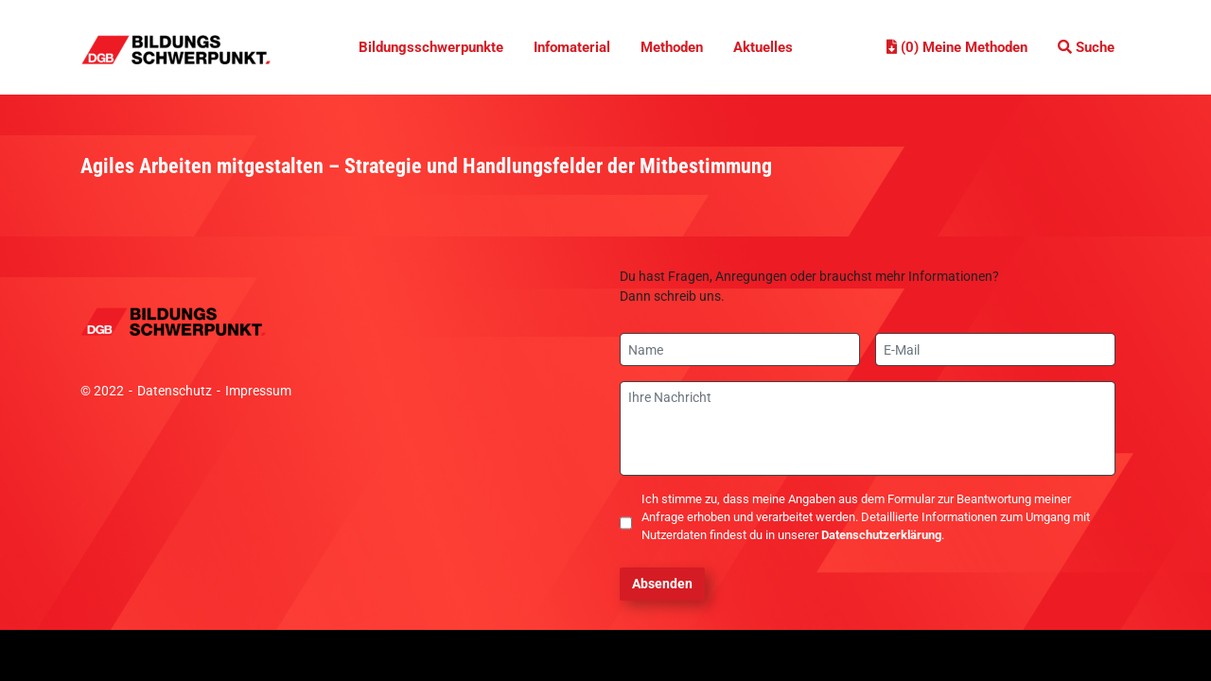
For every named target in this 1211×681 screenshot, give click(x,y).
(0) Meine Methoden (956, 47)
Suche (1086, 47)
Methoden (672, 47)
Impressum (258, 390)
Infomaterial (572, 47)
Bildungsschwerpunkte (431, 47)
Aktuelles (763, 47)
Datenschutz (174, 390)
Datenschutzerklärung (881, 535)
